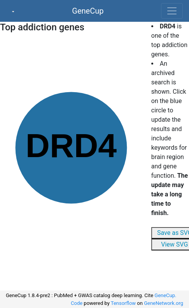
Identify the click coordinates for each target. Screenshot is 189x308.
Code (76, 303)
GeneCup (87, 11)
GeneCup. (165, 295)
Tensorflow (123, 303)
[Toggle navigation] (172, 11)
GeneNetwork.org (163, 303)
